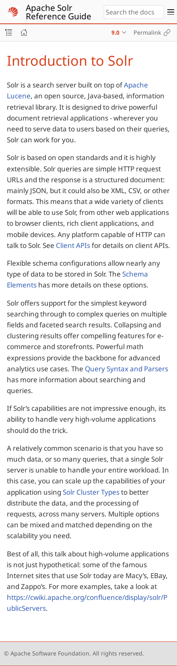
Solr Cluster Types (91, 492)
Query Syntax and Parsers (126, 368)
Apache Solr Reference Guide (58, 12)
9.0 (115, 32)
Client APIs (73, 245)
